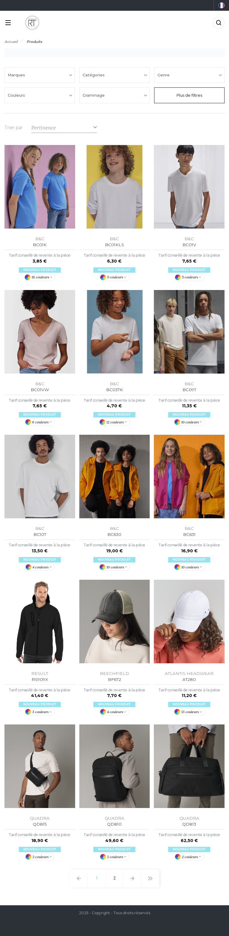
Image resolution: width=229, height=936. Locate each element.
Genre (164, 75)
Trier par (13, 127)
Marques (17, 75)
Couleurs (17, 95)
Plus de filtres (189, 95)
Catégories (94, 75)
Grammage (94, 95)
